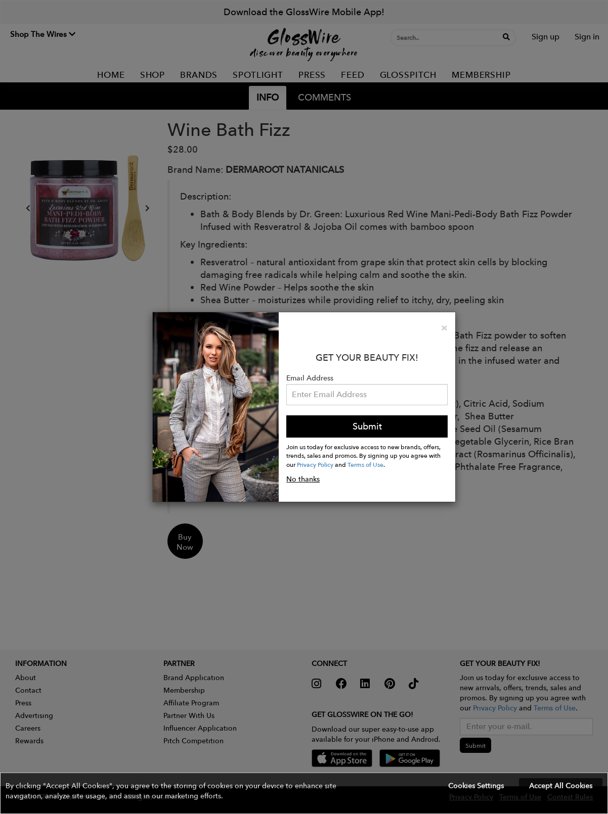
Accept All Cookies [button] (560, 785)
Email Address (309, 377)
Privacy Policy (315, 464)
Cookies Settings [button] (476, 785)
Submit (367, 426)
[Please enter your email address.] (367, 394)
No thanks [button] (303, 479)
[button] (304, 793)
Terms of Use (365, 464)
